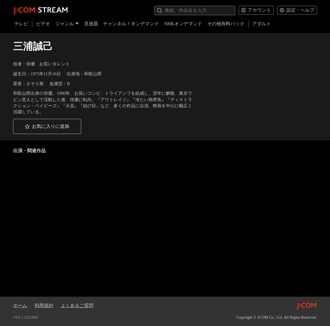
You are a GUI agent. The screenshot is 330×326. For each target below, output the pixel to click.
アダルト (261, 23)
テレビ (21, 23)
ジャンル (67, 23)
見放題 (91, 23)
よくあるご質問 (77, 305)
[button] (47, 126)
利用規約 (44, 305)
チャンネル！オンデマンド (131, 23)
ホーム (20, 305)
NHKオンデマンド (183, 23)
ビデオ (43, 23)
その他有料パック (225, 23)
